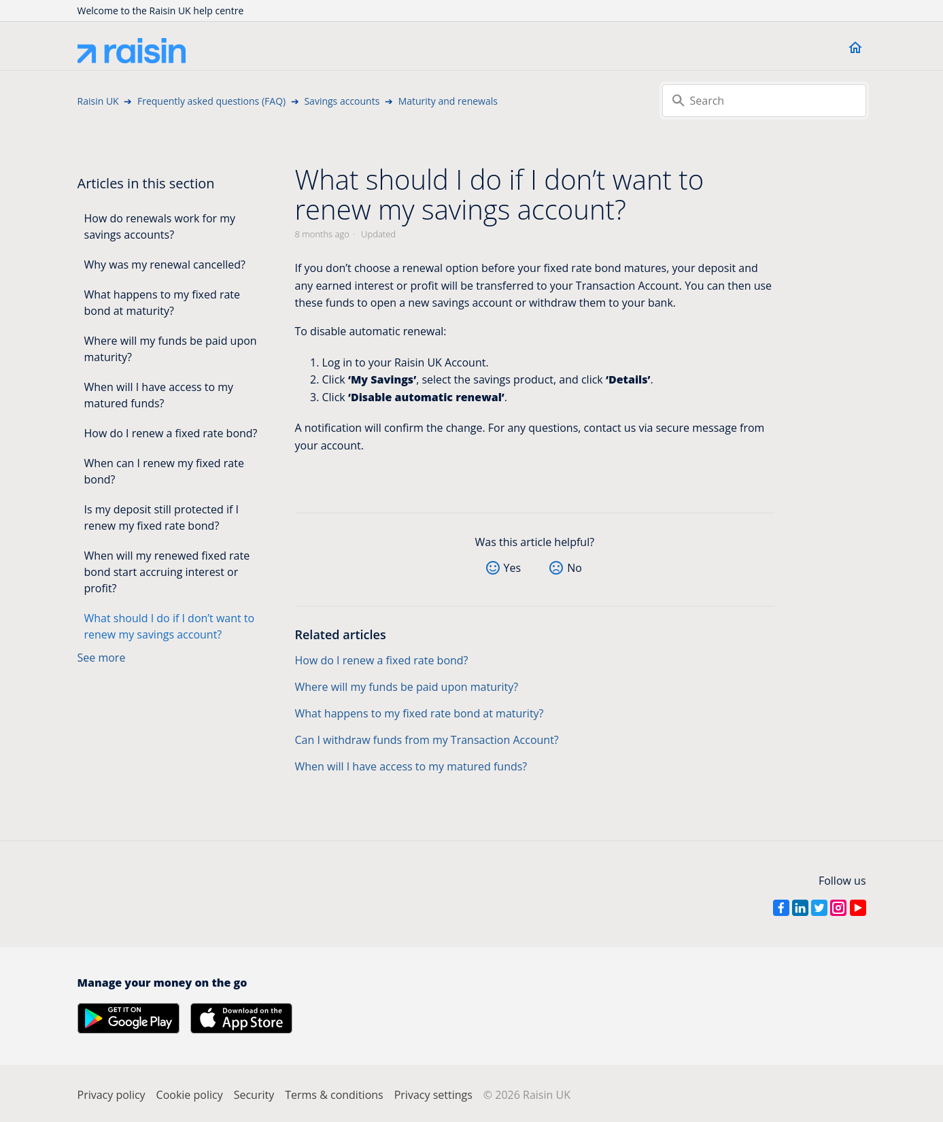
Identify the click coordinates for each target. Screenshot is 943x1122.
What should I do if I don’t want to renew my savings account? (169, 626)
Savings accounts (341, 101)
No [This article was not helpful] (574, 567)
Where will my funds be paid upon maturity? (170, 348)
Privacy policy (111, 1094)
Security (254, 1094)
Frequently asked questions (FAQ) (211, 101)
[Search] (764, 100)
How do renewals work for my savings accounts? (160, 226)
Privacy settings (433, 1094)
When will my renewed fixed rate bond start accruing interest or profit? (167, 572)
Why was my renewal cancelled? (164, 264)
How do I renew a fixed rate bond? (171, 433)
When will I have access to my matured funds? (159, 395)
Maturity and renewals (448, 101)
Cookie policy (189, 1094)
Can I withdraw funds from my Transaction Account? (427, 739)
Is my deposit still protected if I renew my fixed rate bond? (161, 517)
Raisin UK (98, 101)
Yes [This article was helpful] (512, 567)
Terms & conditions (334, 1094)
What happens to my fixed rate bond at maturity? (162, 302)
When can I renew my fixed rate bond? (164, 471)
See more (102, 657)
